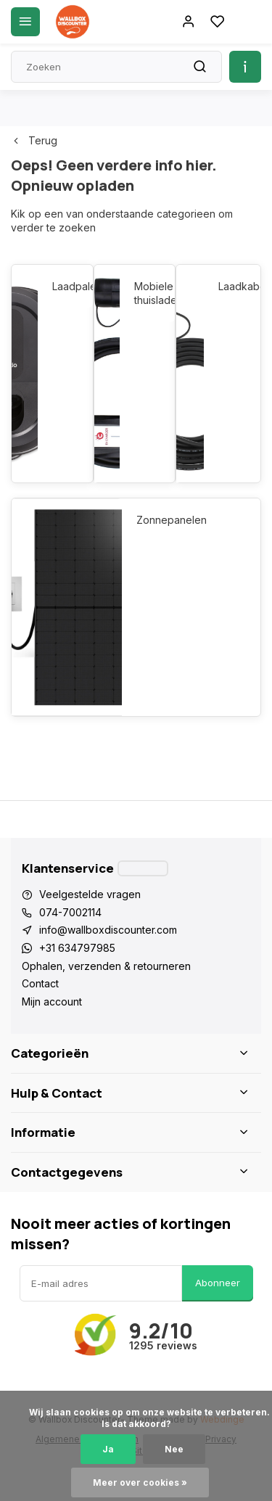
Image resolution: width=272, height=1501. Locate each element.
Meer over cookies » (140, 1482)
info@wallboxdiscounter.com (108, 930)
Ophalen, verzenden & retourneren (106, 966)
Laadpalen (65, 286)
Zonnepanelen (171, 520)
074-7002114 (70, 912)
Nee (174, 1449)
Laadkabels (232, 286)
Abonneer (217, 1282)
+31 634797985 (77, 948)
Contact (40, 983)
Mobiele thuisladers (147, 293)
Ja (108, 1449)
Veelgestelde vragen (90, 894)
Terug (34, 140)
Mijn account (52, 1001)
